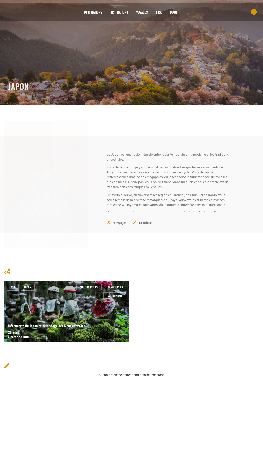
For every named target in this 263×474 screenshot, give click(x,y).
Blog (173, 12)
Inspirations (119, 12)
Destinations (93, 12)
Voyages (142, 12)
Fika (159, 12)
